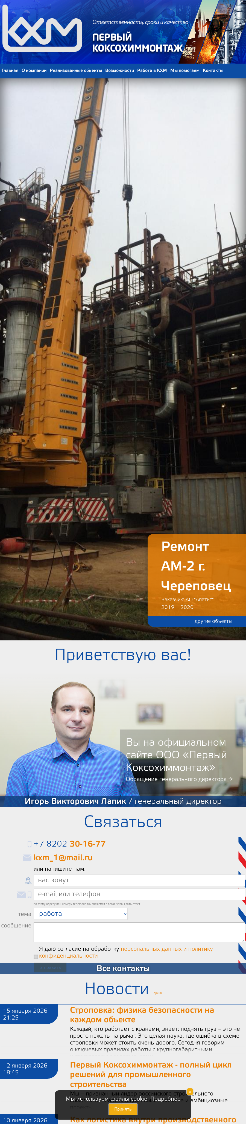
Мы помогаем (185, 70)
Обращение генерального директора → (179, 779)
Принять (123, 1109)
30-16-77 (88, 844)
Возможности (119, 70)
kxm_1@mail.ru (63, 857)
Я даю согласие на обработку (126, 952)
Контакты (213, 70)
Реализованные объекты (76, 70)
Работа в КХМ (152, 70)
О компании (34, 70)
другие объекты (213, 621)
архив (158, 993)
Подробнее (165, 1098)
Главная (10, 70)
